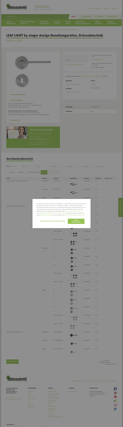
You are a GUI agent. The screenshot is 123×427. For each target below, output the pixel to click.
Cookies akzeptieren (76, 221)
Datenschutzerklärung (46, 215)
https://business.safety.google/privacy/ (74, 215)
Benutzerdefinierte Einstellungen (53, 221)
